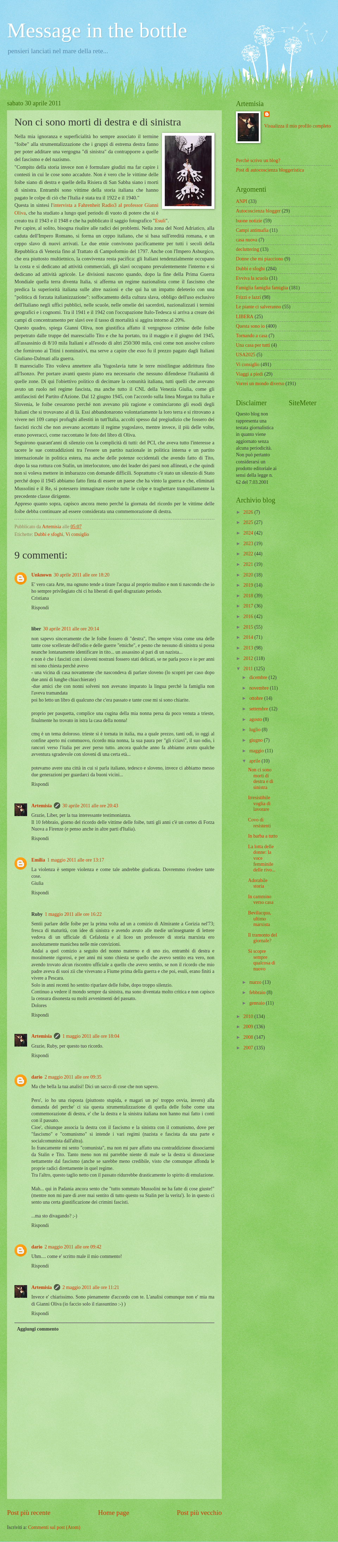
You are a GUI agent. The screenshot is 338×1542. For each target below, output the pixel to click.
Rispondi (40, 607)
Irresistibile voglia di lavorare (259, 803)
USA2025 (245, 354)
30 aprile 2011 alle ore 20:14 (71, 628)
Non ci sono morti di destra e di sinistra (260, 778)
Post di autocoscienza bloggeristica (270, 170)
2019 (248, 585)
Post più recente (28, 1512)
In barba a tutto (262, 836)
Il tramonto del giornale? (262, 938)
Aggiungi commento (37, 1329)
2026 (248, 512)
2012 (248, 658)
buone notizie (249, 220)
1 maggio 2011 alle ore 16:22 (73, 914)
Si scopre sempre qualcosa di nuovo (261, 960)
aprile (255, 761)
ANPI (241, 201)
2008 (248, 1037)
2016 (248, 616)
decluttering (247, 249)
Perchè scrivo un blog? (258, 160)
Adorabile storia (257, 883)
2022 (248, 553)
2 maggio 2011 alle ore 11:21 (90, 1287)
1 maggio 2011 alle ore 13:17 (75, 860)
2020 (248, 575)
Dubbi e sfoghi (48, 534)
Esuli (160, 220)
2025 (248, 522)
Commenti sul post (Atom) (54, 1527)
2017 (248, 606)
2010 (248, 1016)
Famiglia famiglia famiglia (262, 287)
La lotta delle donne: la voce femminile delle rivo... (261, 858)
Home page (113, 1512)
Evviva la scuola (252, 278)
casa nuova (246, 239)
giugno (256, 740)
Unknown (41, 575)
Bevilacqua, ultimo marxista (259, 918)
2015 (248, 627)
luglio (255, 729)
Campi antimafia (252, 230)
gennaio (257, 1003)
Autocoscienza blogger (258, 211)
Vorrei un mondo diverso (260, 383)
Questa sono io (250, 326)
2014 (248, 637)
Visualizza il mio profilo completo (297, 126)
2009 (248, 1026)
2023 (248, 543)
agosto (256, 719)
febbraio (258, 992)
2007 (248, 1047)
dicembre (259, 677)
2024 (248, 533)
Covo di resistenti (259, 822)
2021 (248, 564)
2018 (248, 595)
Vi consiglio (77, 534)
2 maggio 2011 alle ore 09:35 (72, 1077)
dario (36, 1077)
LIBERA (245, 316)
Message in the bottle (97, 30)
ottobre (256, 698)
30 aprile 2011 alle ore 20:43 (90, 805)
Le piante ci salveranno (258, 306)
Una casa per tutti (253, 345)
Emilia (38, 860)
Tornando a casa (251, 335)
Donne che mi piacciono (259, 258)
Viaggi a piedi (249, 374)
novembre (259, 688)
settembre (259, 708)
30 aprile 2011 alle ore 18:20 (82, 575)
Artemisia (41, 805)
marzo (256, 982)
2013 (248, 647)
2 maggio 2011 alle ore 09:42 (72, 1247)
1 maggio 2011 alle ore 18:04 (90, 1036)
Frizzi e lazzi (248, 297)
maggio (257, 750)
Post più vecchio (199, 1512)
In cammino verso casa (260, 899)
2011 (248, 668)
